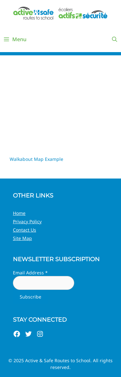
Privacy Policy (27, 221)
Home (19, 213)
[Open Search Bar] (114, 39)
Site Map (22, 238)
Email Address (30, 273)
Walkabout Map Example (36, 159)
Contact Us (24, 230)
